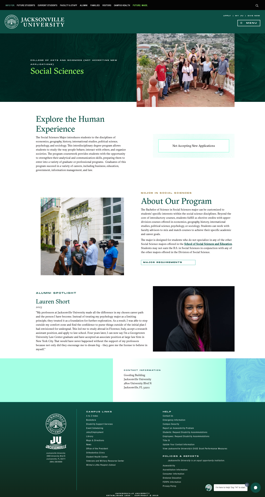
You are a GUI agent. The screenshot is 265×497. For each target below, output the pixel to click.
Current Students (47, 5)
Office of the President (97, 448)
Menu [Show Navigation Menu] (248, 23)
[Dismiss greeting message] (247, 485)
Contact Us (168, 415)
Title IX (166, 440)
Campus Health (122, 5)
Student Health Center (97, 456)
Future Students (26, 5)
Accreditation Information (175, 469)
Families (95, 5)
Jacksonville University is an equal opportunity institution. (196, 460)
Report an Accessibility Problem (178, 428)
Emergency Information (174, 419)
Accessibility (169, 465)
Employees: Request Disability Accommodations (186, 436)
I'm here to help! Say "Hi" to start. (231, 487)
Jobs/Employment (94, 432)
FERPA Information (172, 481)
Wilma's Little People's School (101, 464)
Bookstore (91, 419)
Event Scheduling (94, 428)
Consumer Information (173, 473)
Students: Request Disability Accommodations (185, 432)
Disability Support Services (99, 424)
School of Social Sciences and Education (208, 244)
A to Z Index (92, 415)
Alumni (84, 5)
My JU (239, 16)
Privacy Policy (169, 486)
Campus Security (171, 424)
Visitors (106, 5)
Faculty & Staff (68, 5)
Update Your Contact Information (179, 444)
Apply (227, 16)
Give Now (254, 16)
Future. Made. (140, 5)
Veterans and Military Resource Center (105, 460)
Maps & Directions (95, 440)
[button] (257, 6)
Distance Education (172, 477)
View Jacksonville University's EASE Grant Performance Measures (195, 448)
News (88, 444)
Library (89, 436)
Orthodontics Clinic (95, 452)
